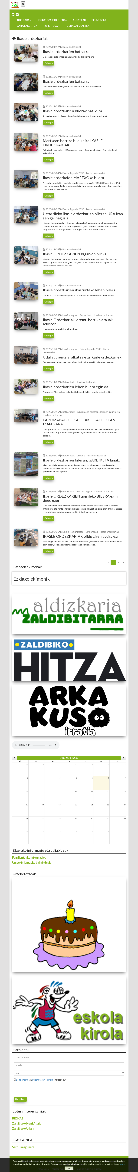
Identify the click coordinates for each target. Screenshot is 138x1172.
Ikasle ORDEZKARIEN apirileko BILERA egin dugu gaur (80, 498)
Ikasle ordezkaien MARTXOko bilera (73, 177)
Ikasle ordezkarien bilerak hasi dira (72, 111)
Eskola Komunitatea (72, 531)
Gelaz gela (99, 20)
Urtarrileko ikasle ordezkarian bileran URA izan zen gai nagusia (83, 215)
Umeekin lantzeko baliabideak (31, 862)
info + (122, 1164)
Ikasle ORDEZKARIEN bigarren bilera (74, 254)
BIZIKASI (18, 1118)
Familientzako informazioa (29, 857)
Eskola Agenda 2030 (73, 173)
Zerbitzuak (52, 25)
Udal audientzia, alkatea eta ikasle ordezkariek (82, 357)
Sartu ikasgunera (23, 1147)
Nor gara (24, 20)
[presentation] (32, 1088)
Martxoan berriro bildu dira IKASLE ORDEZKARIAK (73, 142)
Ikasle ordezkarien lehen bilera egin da (75, 386)
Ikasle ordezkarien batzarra (66, 51)
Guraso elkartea (79, 25)
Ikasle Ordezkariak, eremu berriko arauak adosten (78, 321)
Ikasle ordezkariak (71, 46)
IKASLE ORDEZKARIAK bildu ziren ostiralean (81, 536)
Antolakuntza (28, 25)
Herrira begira (69, 315)
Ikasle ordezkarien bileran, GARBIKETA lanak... (82, 460)
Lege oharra (22, 1079)
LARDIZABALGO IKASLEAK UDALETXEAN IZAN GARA (79, 422)
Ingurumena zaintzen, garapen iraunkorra (98, 411)
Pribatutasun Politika (42, 1079)
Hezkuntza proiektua (52, 20)
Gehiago (48, 63)
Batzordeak (85, 315)
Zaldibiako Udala (23, 1128)
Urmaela (81, 455)
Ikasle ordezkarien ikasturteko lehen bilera (79, 290)
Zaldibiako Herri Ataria (27, 1123)
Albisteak (79, 20)
